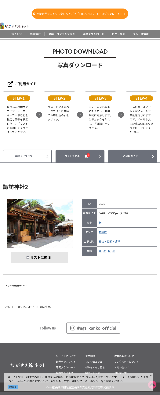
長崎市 (103, 232)
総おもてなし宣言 (95, 367)
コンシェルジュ (93, 361)
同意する (12, 387)
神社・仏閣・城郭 (109, 241)
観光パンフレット (66, 361)
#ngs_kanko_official (93, 328)
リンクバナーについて (126, 361)
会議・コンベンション (62, 34)
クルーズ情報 (141, 34)
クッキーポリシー (90, 381)
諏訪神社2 (45, 306)
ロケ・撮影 (118, 34)
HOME (6, 306)
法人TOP (16, 34)
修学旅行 (35, 34)
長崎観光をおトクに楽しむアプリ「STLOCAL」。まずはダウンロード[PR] (79, 13)
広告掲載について (124, 356)
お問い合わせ (121, 367)
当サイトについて (66, 356)
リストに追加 (40, 257)
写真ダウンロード (93, 34)
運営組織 (90, 356)
